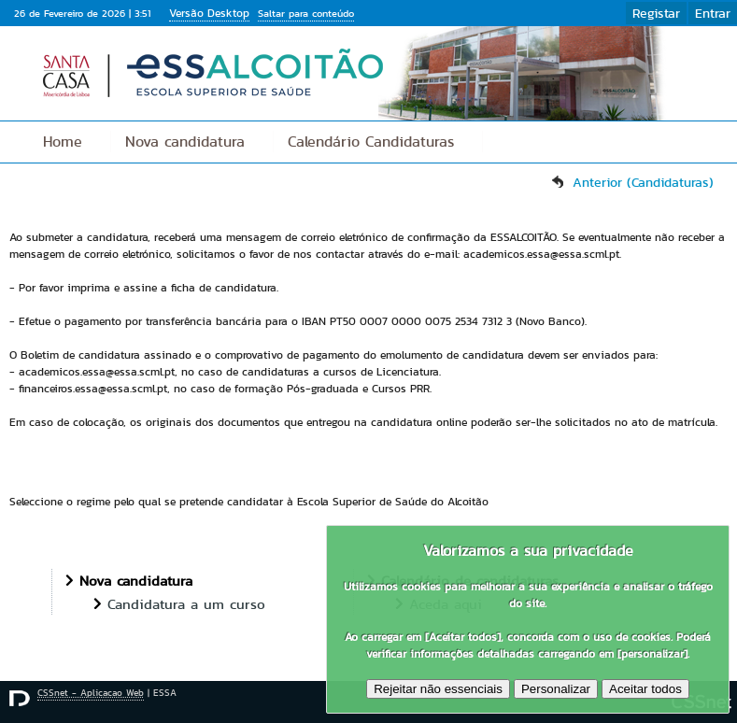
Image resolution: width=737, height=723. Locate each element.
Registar (656, 13)
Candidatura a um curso (186, 604)
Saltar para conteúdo (306, 13)
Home (62, 141)
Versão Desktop (209, 13)
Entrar (712, 13)
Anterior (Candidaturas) (643, 182)
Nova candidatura (185, 141)
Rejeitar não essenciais (438, 689)
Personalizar (555, 689)
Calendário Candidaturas (371, 141)
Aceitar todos (645, 689)
